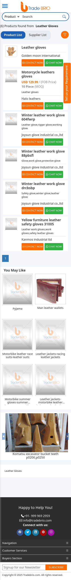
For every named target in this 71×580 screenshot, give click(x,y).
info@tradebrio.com (37, 520)
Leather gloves (34, 47)
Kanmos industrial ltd (37, 239)
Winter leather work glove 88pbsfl (43, 153)
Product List (13, 35)
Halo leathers (31, 99)
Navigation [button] (35, 543)
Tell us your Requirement (66, 83)
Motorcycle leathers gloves (38, 74)
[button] (3, 436)
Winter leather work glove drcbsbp (43, 185)
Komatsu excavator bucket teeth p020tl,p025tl (35, 456)
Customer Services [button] (35, 550)
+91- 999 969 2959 (37, 516)
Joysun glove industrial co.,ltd (42, 135)
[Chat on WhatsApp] (53, 63)
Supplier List (37, 35)
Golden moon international (41, 56)
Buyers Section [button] (35, 558)
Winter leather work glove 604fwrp (43, 117)
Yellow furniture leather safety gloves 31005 (41, 222)
